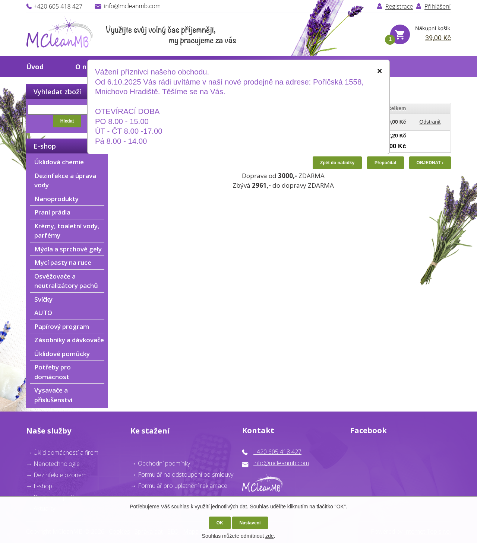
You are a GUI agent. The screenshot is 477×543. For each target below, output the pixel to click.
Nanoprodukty (56, 198)
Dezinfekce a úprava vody (65, 180)
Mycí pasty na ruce (62, 262)
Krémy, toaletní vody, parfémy (66, 231)
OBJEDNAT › (430, 162)
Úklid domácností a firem (66, 452)
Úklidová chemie (59, 162)
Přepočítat (386, 162)
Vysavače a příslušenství (53, 395)
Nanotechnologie (57, 464)
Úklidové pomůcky (62, 353)
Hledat (67, 121)
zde (269, 536)
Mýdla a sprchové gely (68, 249)
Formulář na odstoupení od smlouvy (185, 474)
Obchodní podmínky (164, 463)
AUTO (43, 312)
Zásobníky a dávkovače (69, 340)
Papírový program (61, 326)
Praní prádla (52, 212)
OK (220, 522)
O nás (84, 66)
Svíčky (43, 299)
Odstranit (429, 122)
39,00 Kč (438, 38)
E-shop (43, 486)
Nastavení (250, 522)
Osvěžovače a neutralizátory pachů (66, 281)
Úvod (35, 66)
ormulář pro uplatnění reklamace (184, 486)
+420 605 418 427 (277, 452)
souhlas (180, 506)
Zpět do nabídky (337, 162)
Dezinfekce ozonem (60, 475)
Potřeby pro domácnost (52, 372)
